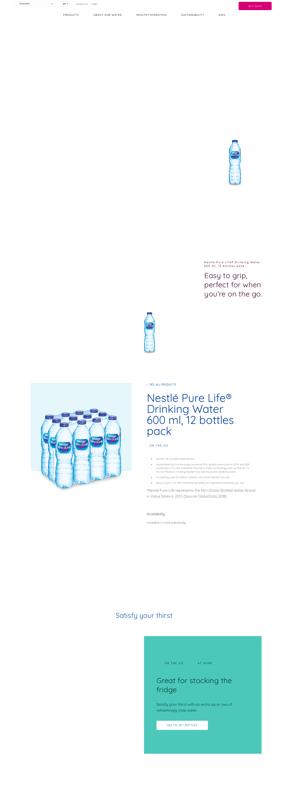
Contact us (51, 785)
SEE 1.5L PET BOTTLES (182, 725)
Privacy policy (53, 790)
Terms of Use (84, 785)
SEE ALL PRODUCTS (163, 384)
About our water (107, 15)
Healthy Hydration (151, 15)
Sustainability (192, 15)
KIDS (222, 15)
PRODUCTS (71, 15)
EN (64, 4)
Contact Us (82, 4)
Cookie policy (85, 790)
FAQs (94, 4)
